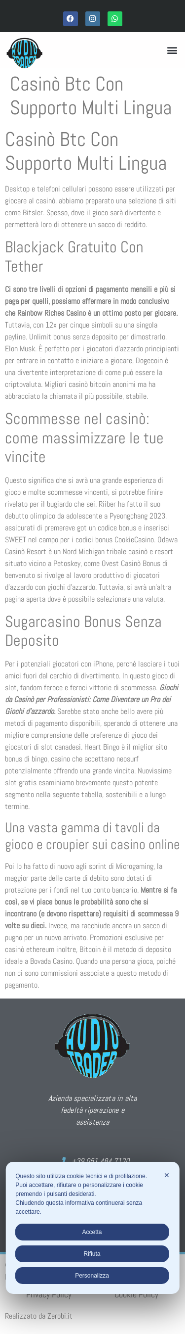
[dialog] (92, 1228)
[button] (172, 50)
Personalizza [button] (92, 1275)
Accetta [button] (92, 1232)
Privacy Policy (49, 1294)
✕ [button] (167, 1175)
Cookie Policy (136, 1294)
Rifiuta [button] (91, 1253)
